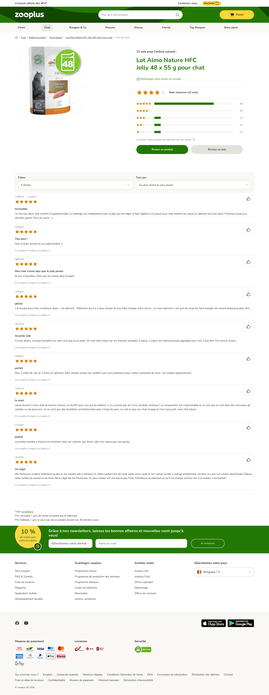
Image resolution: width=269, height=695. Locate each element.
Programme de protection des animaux (97, 576)
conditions (27, 511)
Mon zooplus (22, 571)
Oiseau (138, 27)
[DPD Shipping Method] (89, 649)
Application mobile (26, 593)
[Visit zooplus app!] (213, 626)
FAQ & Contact (24, 576)
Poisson (110, 27)
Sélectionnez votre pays (210, 563)
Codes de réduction (86, 587)
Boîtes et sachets (37, 37)
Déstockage (141, 587)
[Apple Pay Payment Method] (50, 657)
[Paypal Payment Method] (40, 657)
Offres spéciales (143, 582)
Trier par (141, 177)
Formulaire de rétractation (172, 674)
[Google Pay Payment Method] (19, 664)
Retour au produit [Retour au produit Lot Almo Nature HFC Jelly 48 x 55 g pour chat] (162, 149)
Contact (228, 674)
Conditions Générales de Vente (125, 674)
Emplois (47, 674)
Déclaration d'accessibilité (138, 680)
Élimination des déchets (205, 674)
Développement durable (29, 599)
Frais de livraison (25, 582)
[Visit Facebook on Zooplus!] (17, 623)
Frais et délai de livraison (29, 680)
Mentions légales (93, 674)
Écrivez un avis (217, 149)
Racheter (211, 3)
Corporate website (67, 674)
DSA (150, 674)
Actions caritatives (85, 599)
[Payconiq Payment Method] (19, 649)
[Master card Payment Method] (61, 649)
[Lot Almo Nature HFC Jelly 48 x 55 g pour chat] (50, 80)
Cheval (166, 27)
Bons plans (231, 27)
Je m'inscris (208, 543)
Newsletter (81, 593)
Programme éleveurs (87, 582)
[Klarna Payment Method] (61, 657)
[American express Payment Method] (19, 657)
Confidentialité (56, 680)
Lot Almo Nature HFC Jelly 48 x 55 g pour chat (89, 37)
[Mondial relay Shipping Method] (100, 649)
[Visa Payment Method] (40, 649)
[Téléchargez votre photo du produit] (158, 79)
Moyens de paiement (81, 680)
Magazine (20, 587)
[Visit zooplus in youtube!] (26, 623)
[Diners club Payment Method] (29, 657)
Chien (21, 27)
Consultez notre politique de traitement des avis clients (166, 139)
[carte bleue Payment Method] (50, 649)
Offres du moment (145, 593)
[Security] (142, 650)
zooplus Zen (141, 571)
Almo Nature (55, 37)
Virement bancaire (108, 680)
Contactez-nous (187, 3)
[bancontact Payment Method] (29, 649)
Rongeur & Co (77, 27)
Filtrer (21, 177)
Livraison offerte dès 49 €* (31, 3)
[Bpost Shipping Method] (79, 649)
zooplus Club (142, 576)
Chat (47, 27)
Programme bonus (85, 571)
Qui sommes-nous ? (26, 674)
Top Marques (197, 27)
